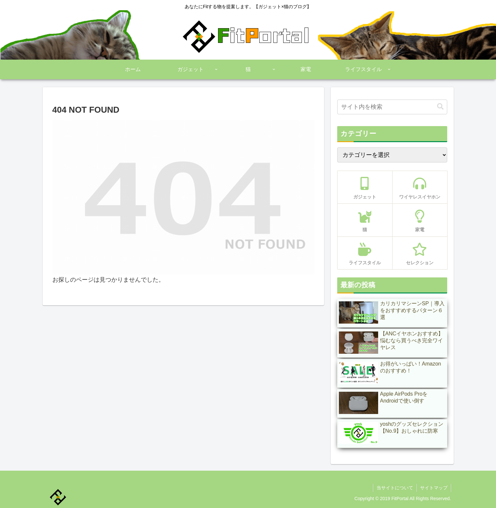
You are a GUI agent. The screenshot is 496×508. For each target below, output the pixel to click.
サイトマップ (434, 487)
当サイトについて (395, 487)
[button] (440, 106)
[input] (392, 107)
